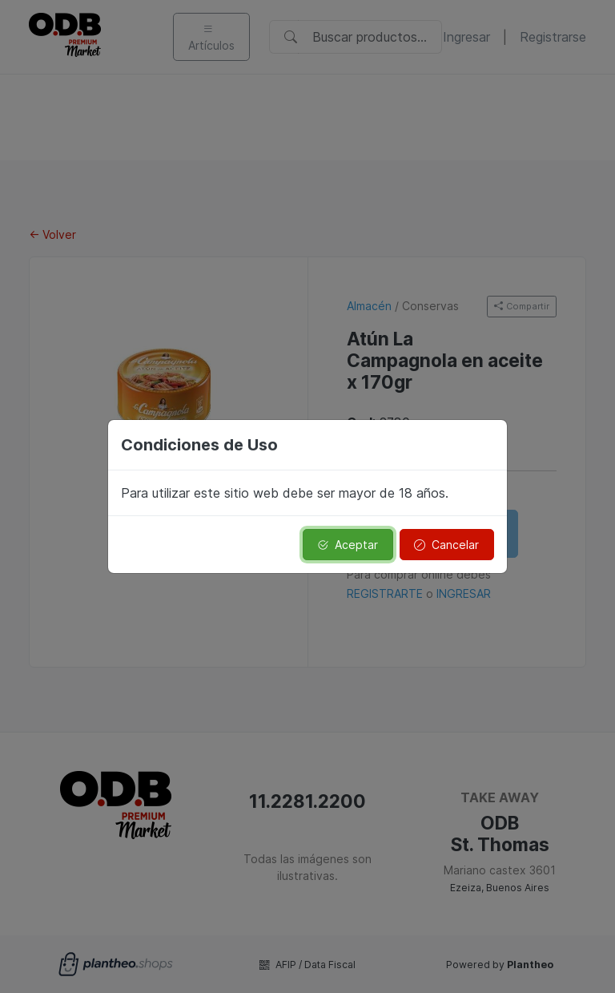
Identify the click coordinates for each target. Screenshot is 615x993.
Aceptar (347, 544)
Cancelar (446, 544)
